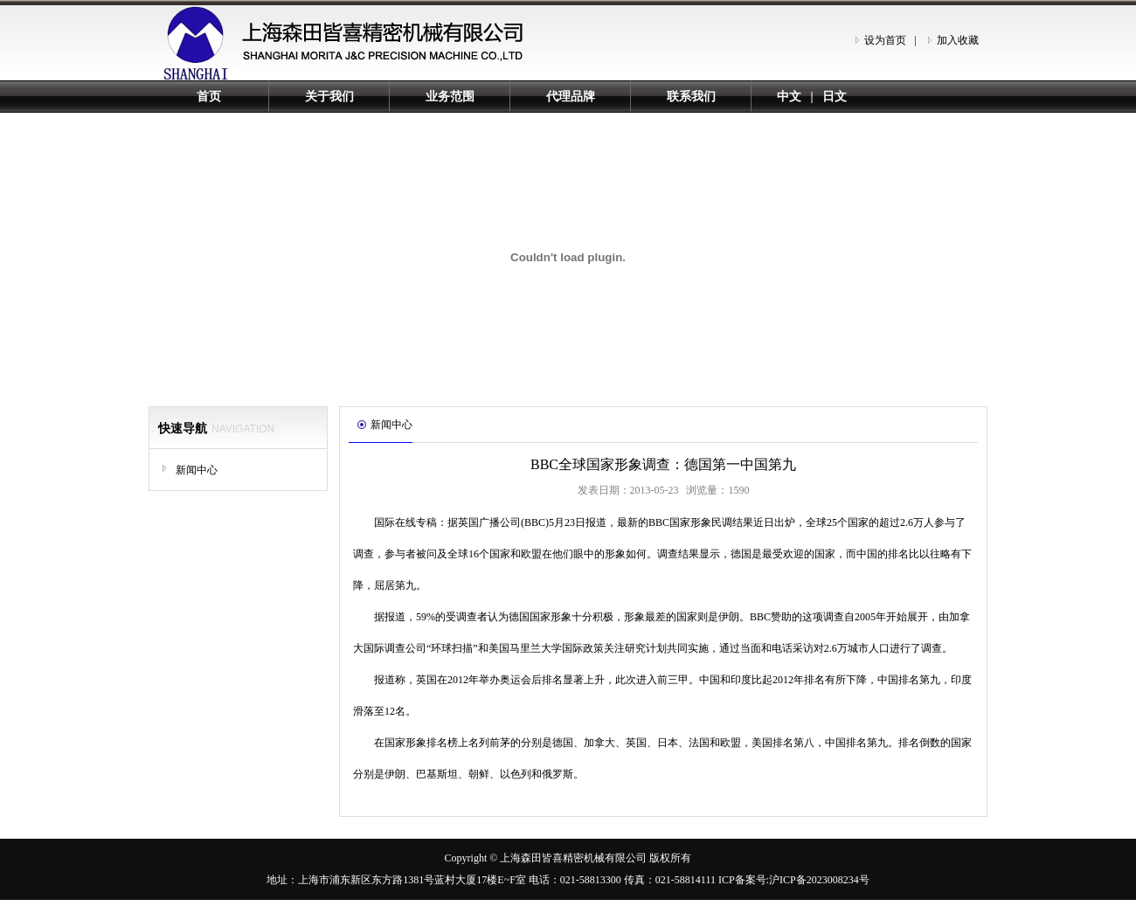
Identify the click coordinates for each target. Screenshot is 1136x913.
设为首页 (885, 40)
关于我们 (329, 96)
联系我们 (691, 96)
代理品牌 (570, 96)
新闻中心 (197, 470)
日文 (834, 96)
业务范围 (450, 96)
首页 (209, 96)
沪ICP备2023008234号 (819, 880)
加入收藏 (958, 40)
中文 (789, 96)
